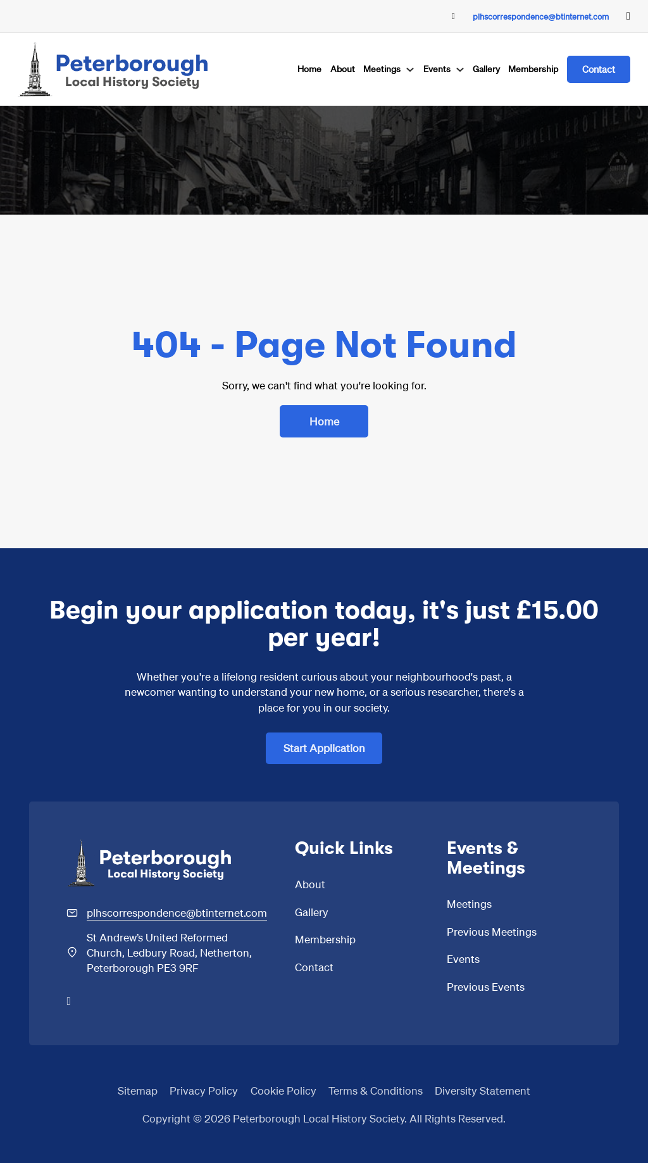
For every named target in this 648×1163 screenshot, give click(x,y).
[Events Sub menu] (460, 69)
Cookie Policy (283, 1090)
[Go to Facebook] (628, 16)
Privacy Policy (204, 1090)
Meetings (382, 68)
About (342, 68)
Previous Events (486, 986)
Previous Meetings (492, 931)
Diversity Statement (482, 1090)
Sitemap (138, 1090)
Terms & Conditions (375, 1090)
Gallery (486, 68)
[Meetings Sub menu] (410, 69)
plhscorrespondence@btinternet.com (541, 16)
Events (437, 68)
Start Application (324, 748)
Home (309, 68)
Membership (533, 68)
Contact (598, 69)
